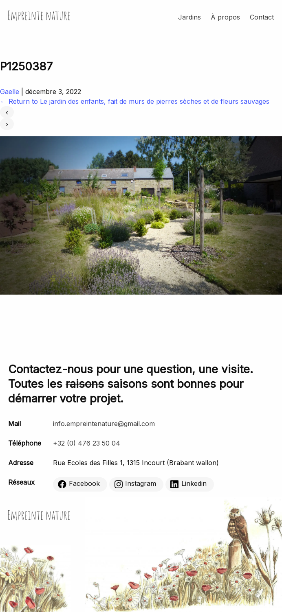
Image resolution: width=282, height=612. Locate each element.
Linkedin (188, 483)
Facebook (79, 483)
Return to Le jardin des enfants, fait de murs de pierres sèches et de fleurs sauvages (134, 101)
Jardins (189, 17)
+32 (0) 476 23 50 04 (86, 443)
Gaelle (9, 91)
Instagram (135, 483)
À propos (225, 17)
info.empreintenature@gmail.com (104, 424)
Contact (262, 17)
